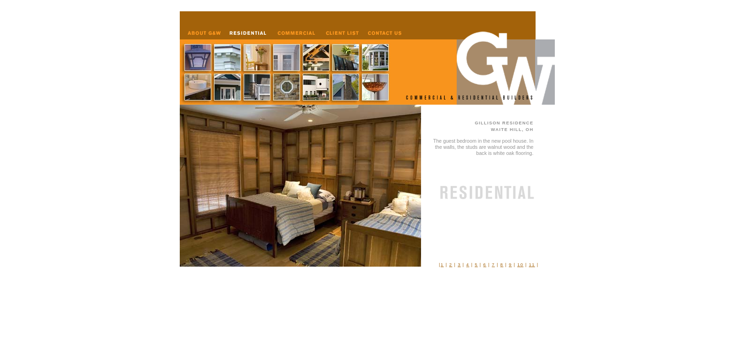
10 (520, 264)
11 (532, 264)
